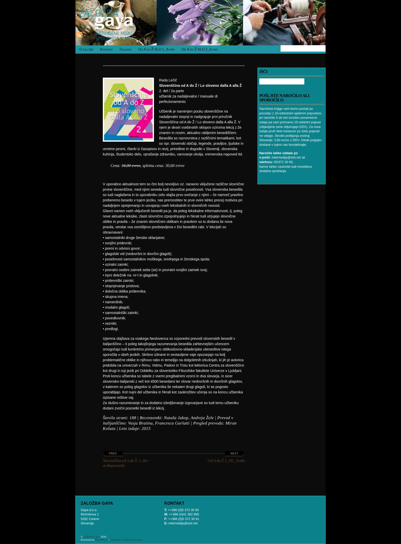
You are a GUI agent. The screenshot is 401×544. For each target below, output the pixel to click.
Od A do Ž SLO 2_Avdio (200, 49)
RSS (87, 35)
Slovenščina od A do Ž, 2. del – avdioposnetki (126, 460)
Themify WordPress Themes (126, 539)
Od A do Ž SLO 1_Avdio (156, 49)
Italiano (125, 49)
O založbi (86, 49)
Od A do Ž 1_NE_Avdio (226, 457)
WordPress (101, 539)
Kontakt (106, 49)
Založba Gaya (92, 536)
